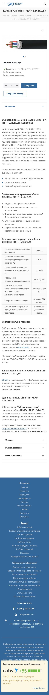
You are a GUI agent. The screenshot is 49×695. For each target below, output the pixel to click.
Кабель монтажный (24, 538)
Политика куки (25, 589)
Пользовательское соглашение (24, 582)
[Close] (44, 664)
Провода (24, 553)
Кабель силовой (24, 527)
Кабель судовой (24, 534)
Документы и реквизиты (24, 567)
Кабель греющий (24, 549)
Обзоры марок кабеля (24, 596)
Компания (25, 483)
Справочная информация (24, 563)
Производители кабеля (24, 578)
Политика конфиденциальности (24, 585)
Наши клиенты (24, 505)
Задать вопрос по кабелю (24, 574)
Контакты (24, 513)
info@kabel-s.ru (26, 614)
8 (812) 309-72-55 (25, 608)
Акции (24, 509)
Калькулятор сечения (15, 75)
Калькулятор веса (13, 72)
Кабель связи (24, 542)
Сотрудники (24, 494)
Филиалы (24, 516)
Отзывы (24, 502)
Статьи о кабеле (24, 593)
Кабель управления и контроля (24, 531)
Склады (24, 487)
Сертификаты (24, 498)
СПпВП (5, 380)
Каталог (24, 523)
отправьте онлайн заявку (14, 428)
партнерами (23, 347)
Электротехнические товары (25, 556)
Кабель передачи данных (24, 545)
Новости (25, 491)
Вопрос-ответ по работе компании (24, 571)
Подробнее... (39, 688)
